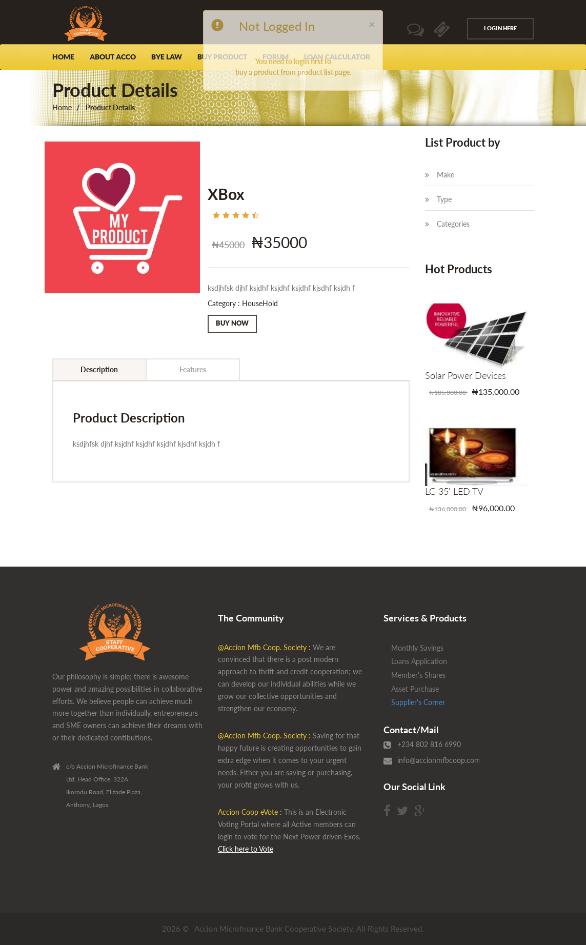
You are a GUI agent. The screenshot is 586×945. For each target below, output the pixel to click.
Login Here (500, 28)
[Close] (372, 23)
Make (439, 174)
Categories (447, 223)
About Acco (113, 57)
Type (438, 199)
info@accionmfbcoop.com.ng (443, 760)
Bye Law (166, 57)
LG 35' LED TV (454, 491)
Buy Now (232, 323)
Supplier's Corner (418, 702)
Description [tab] (99, 369)
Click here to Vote (245, 849)
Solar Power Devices (465, 375)
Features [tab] (192, 369)
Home (63, 57)
